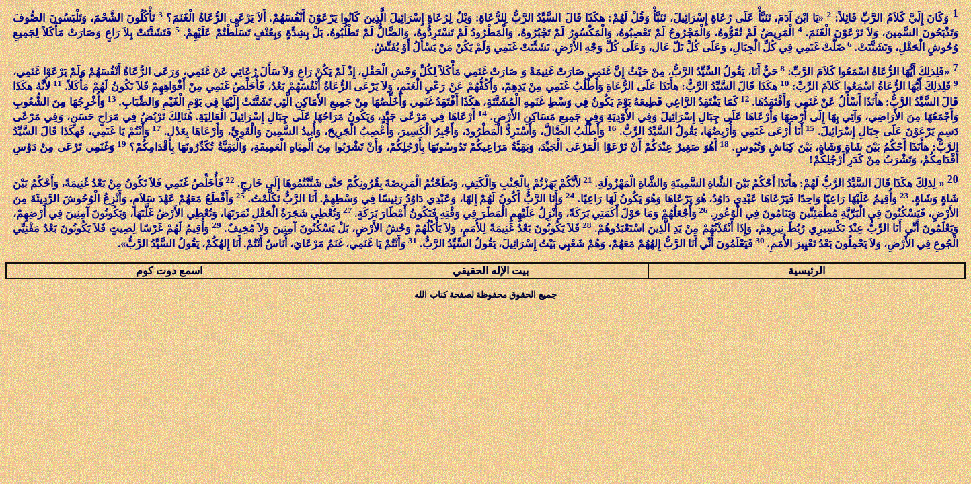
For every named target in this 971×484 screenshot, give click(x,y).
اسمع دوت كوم (169, 270)
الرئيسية (806, 270)
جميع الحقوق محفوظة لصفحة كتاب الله (485, 295)
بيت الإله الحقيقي (491, 270)
